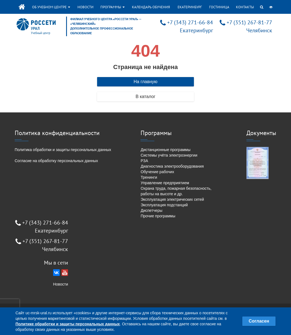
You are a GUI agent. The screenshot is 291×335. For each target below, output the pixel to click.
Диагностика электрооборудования (172, 166)
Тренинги (149, 177)
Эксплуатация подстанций (164, 205)
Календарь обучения (151, 7)
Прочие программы (158, 216)
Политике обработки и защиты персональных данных (67, 324)
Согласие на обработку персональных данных (56, 161)
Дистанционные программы (165, 149)
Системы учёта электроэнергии (169, 155)
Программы (112, 7)
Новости (85, 7)
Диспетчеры (151, 210)
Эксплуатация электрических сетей (172, 199)
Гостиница (219, 7)
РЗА (144, 161)
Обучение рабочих (157, 172)
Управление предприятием (165, 183)
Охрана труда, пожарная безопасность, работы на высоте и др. (176, 191)
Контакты (245, 7)
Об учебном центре (51, 7)
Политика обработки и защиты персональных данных (63, 149)
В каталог (145, 96)
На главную (145, 81)
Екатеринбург (190, 7)
